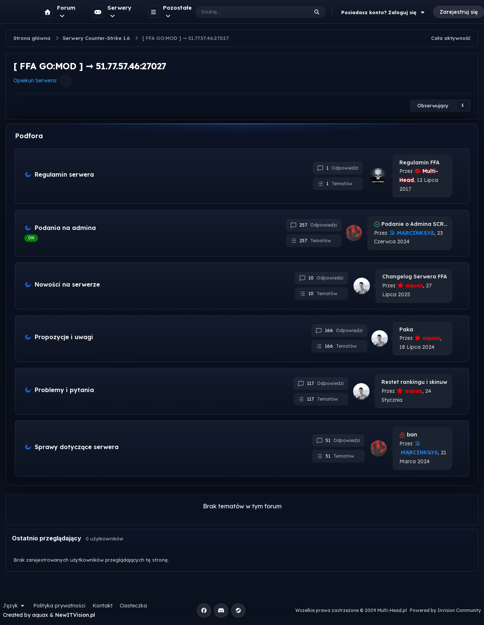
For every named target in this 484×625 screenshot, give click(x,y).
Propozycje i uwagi (64, 337)
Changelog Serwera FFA (414, 276)
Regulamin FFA (419, 162)
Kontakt (102, 605)
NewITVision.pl (75, 615)
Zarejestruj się (459, 12)
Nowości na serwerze (67, 284)
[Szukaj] (244, 12)
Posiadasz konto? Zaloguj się (383, 12)
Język (14, 605)
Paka (406, 329)
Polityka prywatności (59, 605)
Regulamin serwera (64, 174)
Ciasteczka (133, 605)
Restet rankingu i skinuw (414, 382)
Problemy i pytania (64, 390)
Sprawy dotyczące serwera (77, 447)
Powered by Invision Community (445, 610)
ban (412, 434)
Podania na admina (65, 227)
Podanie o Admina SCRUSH (414, 224)
